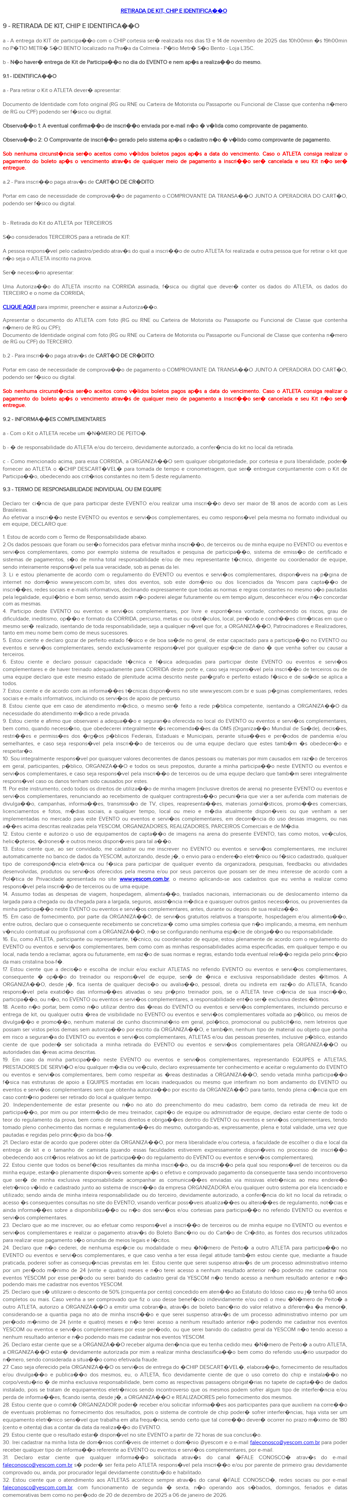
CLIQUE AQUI (19, 307)
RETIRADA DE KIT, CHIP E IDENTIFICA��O (174, 11)
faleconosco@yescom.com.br (285, 1442)
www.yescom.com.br (144, 879)
